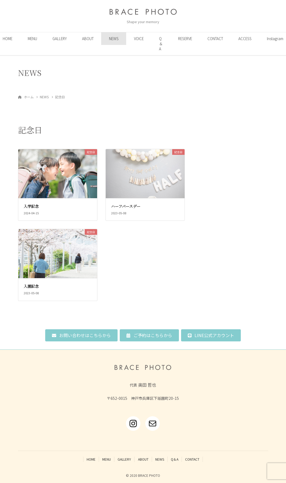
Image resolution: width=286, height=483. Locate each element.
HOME (91, 459)
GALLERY (59, 38)
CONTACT (215, 38)
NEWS (114, 38)
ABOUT (88, 38)
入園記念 (31, 286)
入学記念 (31, 206)
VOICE (139, 38)
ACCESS (245, 38)
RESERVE (185, 38)
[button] (81, 335)
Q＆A (161, 43)
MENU (32, 38)
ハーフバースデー (125, 206)
